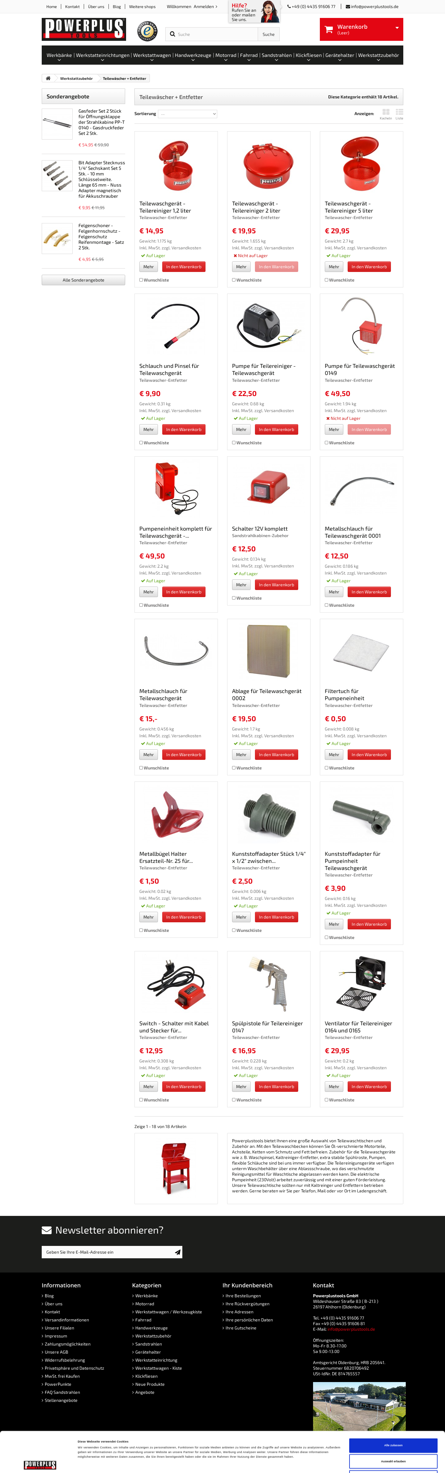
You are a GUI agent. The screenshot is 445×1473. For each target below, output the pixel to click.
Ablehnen (393, 1439)
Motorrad (144, 1303)
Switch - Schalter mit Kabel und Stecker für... (174, 1027)
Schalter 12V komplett (260, 528)
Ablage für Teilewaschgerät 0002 (267, 694)
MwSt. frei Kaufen (62, 1376)
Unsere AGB (56, 1352)
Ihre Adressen (239, 1311)
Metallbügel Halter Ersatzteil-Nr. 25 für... (166, 857)
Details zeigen (259, 1462)
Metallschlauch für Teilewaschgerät (163, 694)
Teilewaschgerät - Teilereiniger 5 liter (349, 207)
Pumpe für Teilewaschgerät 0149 (360, 369)
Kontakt (72, 6)
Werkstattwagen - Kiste (158, 1368)
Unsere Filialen (59, 1327)
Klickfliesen (146, 1376)
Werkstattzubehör (153, 1335)
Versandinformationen (67, 1319)
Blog (117, 6)
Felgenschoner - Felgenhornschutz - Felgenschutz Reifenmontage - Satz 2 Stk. (101, 236)
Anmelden (204, 6)
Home (51, 6)
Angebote (145, 1392)
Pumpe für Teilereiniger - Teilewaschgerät (264, 369)
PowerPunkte (58, 1384)
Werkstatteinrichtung (156, 1360)
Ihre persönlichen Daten (249, 1319)
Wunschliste (154, 279)
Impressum (56, 1335)
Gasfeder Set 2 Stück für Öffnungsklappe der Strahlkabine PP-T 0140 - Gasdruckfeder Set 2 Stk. (101, 122)
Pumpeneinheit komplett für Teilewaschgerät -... (175, 532)
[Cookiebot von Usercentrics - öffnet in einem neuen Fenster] (40, 1463)
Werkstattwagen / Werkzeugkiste (168, 1311)
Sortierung (145, 113)
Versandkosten (186, 247)
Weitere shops (142, 6)
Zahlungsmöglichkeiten (68, 1343)
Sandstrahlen (148, 1343)
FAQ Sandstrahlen (62, 1392)
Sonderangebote (68, 96)
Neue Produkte (150, 1384)
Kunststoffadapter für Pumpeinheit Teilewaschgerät (352, 860)
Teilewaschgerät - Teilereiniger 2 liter (256, 207)
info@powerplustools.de (375, 6)
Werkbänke (146, 1295)
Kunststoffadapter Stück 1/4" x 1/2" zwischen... (269, 857)
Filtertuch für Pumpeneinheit (344, 694)
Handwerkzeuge (151, 1327)
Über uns (96, 6)
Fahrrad (143, 1319)
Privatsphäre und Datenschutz (74, 1368)
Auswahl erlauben (393, 1423)
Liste (399, 114)
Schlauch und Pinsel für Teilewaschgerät (169, 369)
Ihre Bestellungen (243, 1295)
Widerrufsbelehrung (65, 1360)
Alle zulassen (393, 1407)
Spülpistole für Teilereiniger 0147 (267, 1027)
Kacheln (386, 114)
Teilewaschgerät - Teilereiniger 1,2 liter (165, 207)
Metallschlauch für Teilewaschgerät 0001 (353, 532)
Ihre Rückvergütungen (247, 1303)
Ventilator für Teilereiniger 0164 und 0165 (358, 1027)
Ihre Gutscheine (241, 1327)
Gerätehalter (148, 1352)
